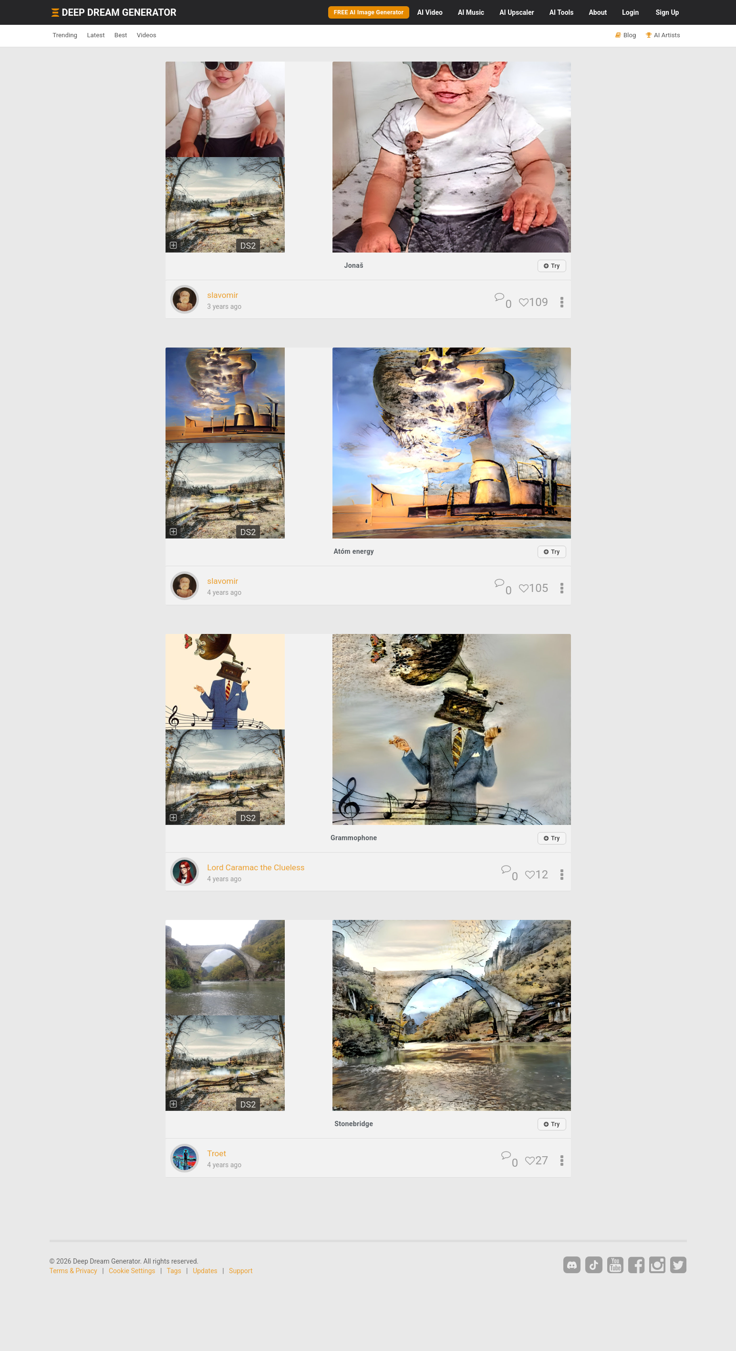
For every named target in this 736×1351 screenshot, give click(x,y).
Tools (561, 12)
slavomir (226, 295)
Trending (70, 35)
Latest (111, 35)
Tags (174, 1271)
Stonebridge (354, 1124)
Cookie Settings (132, 1271)
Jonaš (354, 265)
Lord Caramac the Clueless (267, 867)
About (598, 12)
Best (146, 35)
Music (471, 12)
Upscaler (516, 12)
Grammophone (353, 838)
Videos (181, 35)
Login (630, 12)
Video (430, 12)
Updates (205, 1271)
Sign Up (667, 12)
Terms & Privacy (73, 1271)
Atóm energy (353, 552)
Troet (219, 1154)
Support (240, 1271)
